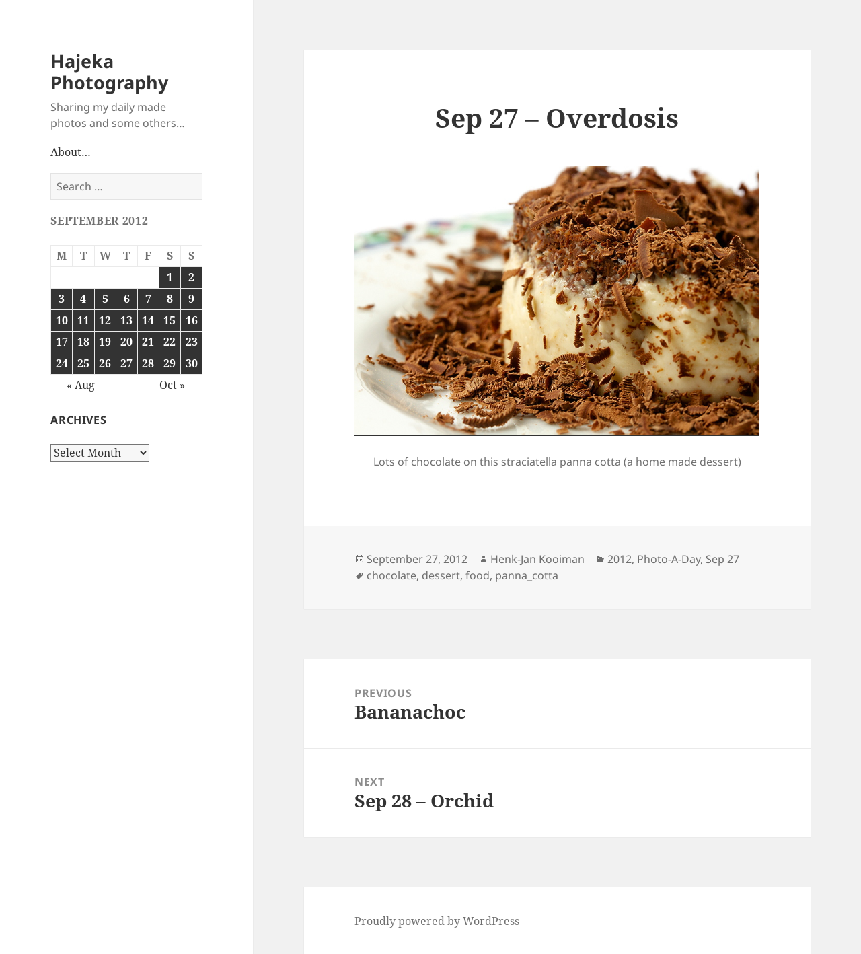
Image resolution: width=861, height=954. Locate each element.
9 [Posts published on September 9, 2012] (191, 298)
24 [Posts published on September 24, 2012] (62, 363)
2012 (619, 559)
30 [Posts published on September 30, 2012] (192, 363)
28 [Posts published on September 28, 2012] (148, 363)
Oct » (172, 384)
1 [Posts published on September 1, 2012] (170, 277)
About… (70, 152)
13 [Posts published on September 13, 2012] (126, 320)
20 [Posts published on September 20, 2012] (126, 341)
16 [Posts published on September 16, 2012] (192, 320)
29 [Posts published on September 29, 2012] (169, 363)
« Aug (81, 384)
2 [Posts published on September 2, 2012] (191, 277)
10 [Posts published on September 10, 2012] (62, 320)
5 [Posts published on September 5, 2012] (105, 298)
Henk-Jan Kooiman (537, 559)
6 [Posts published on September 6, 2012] (127, 298)
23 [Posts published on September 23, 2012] (192, 341)
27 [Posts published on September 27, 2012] (126, 363)
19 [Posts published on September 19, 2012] (105, 341)
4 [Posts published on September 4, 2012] (83, 298)
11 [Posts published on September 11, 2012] (83, 320)
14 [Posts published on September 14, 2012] (148, 320)
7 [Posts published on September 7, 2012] (148, 298)
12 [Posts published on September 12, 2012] (105, 320)
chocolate (391, 575)
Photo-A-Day (668, 559)
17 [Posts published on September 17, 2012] (62, 341)
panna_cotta (526, 575)
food (477, 575)
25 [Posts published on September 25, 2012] (83, 363)
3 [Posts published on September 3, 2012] (62, 298)
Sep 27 (722, 559)
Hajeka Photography (109, 71)
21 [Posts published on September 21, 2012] (148, 341)
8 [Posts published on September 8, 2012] (170, 298)
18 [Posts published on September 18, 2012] (83, 341)
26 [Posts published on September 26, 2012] (105, 363)
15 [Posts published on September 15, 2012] (169, 320)
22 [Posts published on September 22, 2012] (169, 341)
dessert (441, 575)
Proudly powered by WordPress (436, 921)
